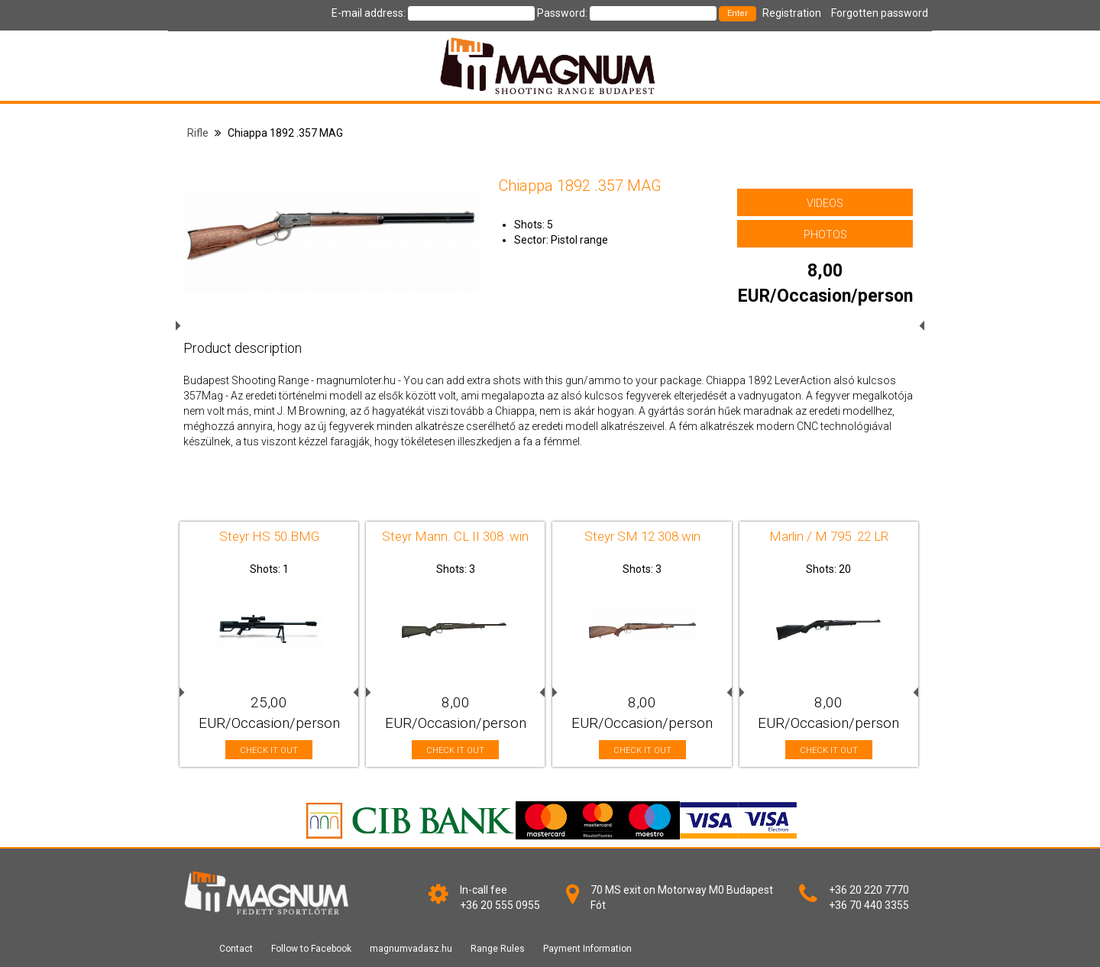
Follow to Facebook (311, 948)
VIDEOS (825, 203)
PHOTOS (825, 234)
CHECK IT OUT (269, 750)
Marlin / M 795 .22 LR (828, 536)
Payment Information (587, 948)
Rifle (198, 133)
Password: (562, 13)
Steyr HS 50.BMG (269, 536)
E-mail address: (369, 13)
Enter (737, 13)
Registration (791, 13)
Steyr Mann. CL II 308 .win (455, 536)
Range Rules (498, 948)
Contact (236, 948)
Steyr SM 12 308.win (642, 536)
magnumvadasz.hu (411, 948)
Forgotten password (879, 13)
